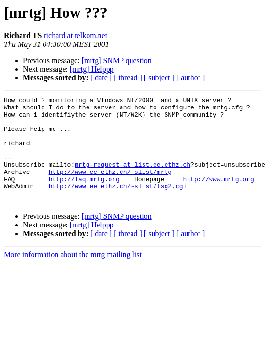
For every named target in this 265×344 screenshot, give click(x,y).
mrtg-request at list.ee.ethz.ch (132, 178)
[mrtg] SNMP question (117, 60)
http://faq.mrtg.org (84, 196)
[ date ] (101, 78)
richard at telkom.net (75, 36)
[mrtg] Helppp (92, 69)
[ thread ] (128, 78)
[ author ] (191, 78)
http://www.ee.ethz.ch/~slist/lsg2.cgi (118, 204)
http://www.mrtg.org (218, 196)
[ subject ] (159, 78)
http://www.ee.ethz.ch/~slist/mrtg (110, 187)
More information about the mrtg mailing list (73, 274)
